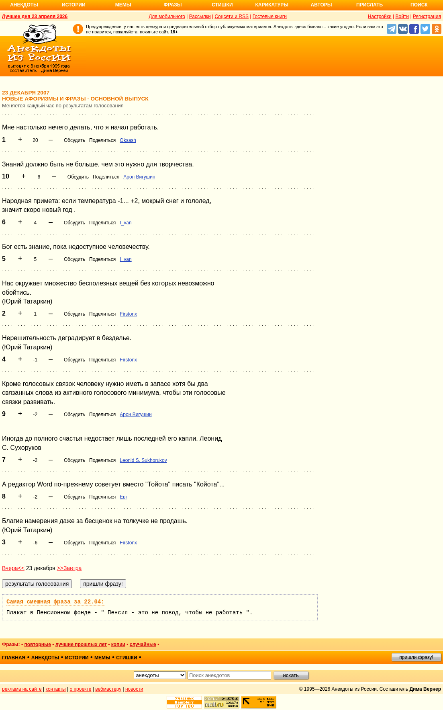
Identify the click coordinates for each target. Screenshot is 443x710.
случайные (143, 644)
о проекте (81, 689)
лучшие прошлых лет (81, 644)
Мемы (123, 5)
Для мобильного (167, 16)
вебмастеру (108, 689)
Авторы (321, 5)
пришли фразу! (416, 657)
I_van (125, 223)
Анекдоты (24, 5)
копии (118, 644)
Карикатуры (271, 5)
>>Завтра (69, 568)
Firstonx (128, 314)
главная (13, 658)
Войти (402, 16)
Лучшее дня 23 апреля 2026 (34, 16)
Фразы (172, 5)
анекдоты (45, 658)
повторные (37, 644)
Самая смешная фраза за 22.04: (55, 602)
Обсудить (74, 140)
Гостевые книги (270, 16)
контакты (56, 689)
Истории (74, 5)
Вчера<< (13, 568)
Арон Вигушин (139, 177)
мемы (102, 658)
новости (134, 689)
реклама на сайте (22, 689)
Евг (123, 497)
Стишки (222, 5)
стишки (126, 658)
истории (77, 658)
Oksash (128, 140)
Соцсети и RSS (231, 16)
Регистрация (427, 16)
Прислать (369, 5)
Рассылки (200, 16)
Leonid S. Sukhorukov (143, 460)
